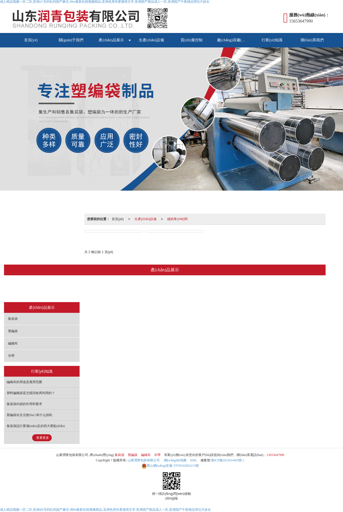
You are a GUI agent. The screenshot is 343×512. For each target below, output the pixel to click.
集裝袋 (129, 289)
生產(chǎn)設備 (151, 40)
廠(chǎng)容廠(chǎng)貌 (234, 40)
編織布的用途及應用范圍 (24, 382)
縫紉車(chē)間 (177, 219)
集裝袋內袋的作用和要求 (24, 404)
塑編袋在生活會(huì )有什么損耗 (29, 415)
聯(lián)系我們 (312, 40)
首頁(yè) (31, 40)
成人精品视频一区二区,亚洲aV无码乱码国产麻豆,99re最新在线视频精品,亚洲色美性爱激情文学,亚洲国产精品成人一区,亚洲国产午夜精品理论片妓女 (105, 509)
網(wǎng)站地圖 (175, 460)
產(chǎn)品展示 (111, 40)
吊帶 (199, 289)
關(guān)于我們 (71, 40)
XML (193, 460)
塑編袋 (153, 289)
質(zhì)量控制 (192, 40)
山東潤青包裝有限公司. (144, 460)
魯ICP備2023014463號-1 (228, 460)
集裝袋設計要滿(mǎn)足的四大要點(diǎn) (36, 426)
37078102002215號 (170, 466)
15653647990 (275, 455)
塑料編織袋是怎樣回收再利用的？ (31, 393)
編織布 (177, 289)
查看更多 (42, 438)
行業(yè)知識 (272, 40)
